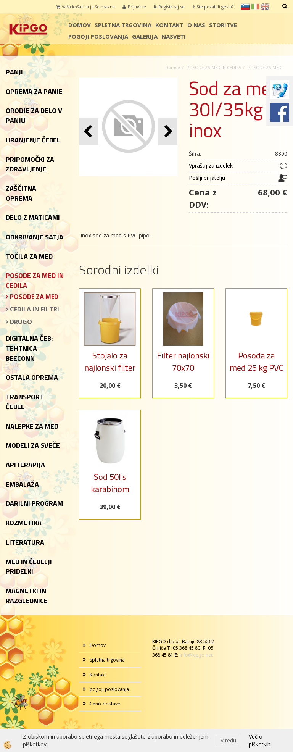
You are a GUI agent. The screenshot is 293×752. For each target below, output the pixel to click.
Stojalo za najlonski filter (109, 361)
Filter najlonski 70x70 (183, 361)
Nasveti (173, 36)
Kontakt (169, 25)
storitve (223, 25)
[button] (167, 131)
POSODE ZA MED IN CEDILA (214, 67)
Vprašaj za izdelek (211, 165)
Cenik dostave (105, 703)
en (265, 6)
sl (245, 6)
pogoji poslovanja (98, 36)
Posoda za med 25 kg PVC (256, 361)
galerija (145, 36)
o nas (196, 25)
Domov (79, 25)
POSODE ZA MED (34, 296)
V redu (228, 740)
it (255, 6)
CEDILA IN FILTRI (34, 309)
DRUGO (21, 322)
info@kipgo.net (196, 655)
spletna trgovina (123, 25)
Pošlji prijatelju (207, 177)
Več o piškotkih (259, 740)
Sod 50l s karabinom (110, 482)
